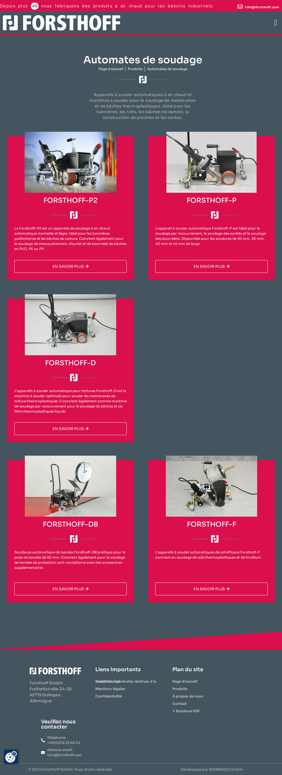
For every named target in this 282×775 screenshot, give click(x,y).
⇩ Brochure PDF (186, 711)
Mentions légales (110, 689)
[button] (275, 23)
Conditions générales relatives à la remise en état (125, 681)
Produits (180, 689)
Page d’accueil (185, 681)
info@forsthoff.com (262, 7)
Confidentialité (108, 696)
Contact (179, 703)
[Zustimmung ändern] (11, 757)
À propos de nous (187, 696)
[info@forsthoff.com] (240, 6)
